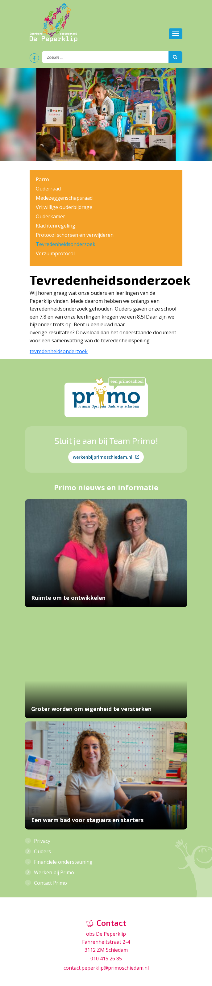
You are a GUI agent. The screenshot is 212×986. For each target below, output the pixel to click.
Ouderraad (48, 189)
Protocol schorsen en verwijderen (75, 235)
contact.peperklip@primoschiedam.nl (106, 967)
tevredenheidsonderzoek (59, 351)
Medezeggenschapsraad (64, 198)
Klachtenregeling (55, 226)
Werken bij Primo (54, 872)
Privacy (42, 841)
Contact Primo (50, 882)
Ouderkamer (50, 216)
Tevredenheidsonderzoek (65, 244)
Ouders (42, 851)
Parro (42, 179)
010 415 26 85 (106, 958)
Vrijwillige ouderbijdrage (64, 207)
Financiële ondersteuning (63, 862)
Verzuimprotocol (55, 253)
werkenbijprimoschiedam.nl (106, 457)
